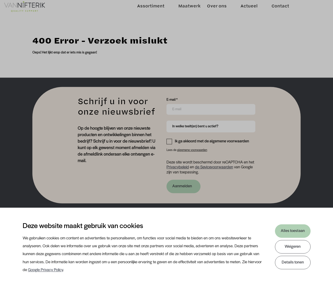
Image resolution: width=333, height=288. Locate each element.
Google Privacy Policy (45, 270)
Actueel (243, 11)
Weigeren (293, 246)
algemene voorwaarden (192, 150)
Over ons (211, 11)
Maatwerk (183, 11)
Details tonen (293, 262)
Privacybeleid (177, 167)
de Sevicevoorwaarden (214, 167)
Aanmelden (182, 186)
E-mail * (172, 99)
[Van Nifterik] (30, 11)
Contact (274, 11)
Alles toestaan (293, 231)
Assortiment (144, 11)
